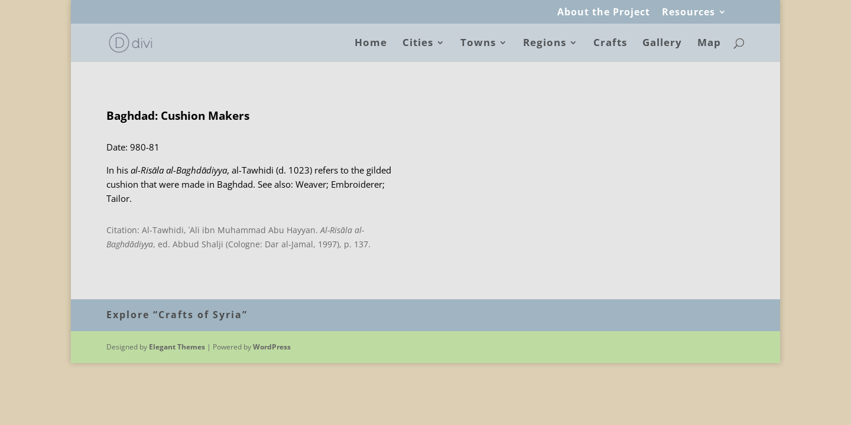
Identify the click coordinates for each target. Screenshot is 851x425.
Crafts (610, 43)
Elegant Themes (177, 347)
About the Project (603, 12)
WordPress (272, 347)
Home (371, 43)
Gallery (662, 43)
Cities (417, 43)
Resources (688, 12)
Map (709, 43)
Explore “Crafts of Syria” (177, 314)
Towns (478, 43)
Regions (544, 43)
